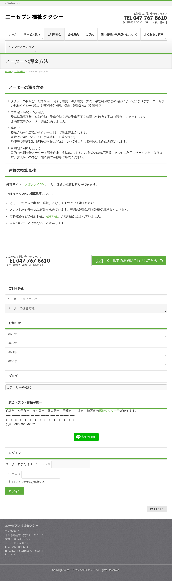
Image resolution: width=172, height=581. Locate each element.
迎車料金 (52, 216)
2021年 (12, 352)
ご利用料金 (16, 288)
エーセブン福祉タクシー (34, 17)
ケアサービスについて (23, 299)
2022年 (12, 343)
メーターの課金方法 (21, 308)
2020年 (12, 361)
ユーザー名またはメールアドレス (28, 464)
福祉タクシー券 (109, 410)
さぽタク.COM (35, 184)
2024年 (12, 333)
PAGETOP (157, 508)
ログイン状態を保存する (26, 482)
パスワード (12, 474)
